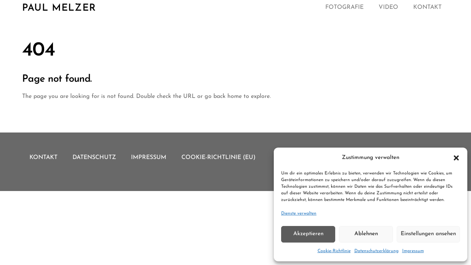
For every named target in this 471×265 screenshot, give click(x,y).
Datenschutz (94, 157)
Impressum (413, 251)
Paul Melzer (59, 8)
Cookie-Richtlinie (334, 251)
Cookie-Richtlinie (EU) (218, 157)
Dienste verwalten (298, 213)
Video (388, 7)
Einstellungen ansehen (428, 234)
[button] (456, 158)
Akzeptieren (308, 234)
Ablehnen (366, 234)
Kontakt (427, 7)
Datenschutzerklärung (376, 251)
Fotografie (344, 7)
